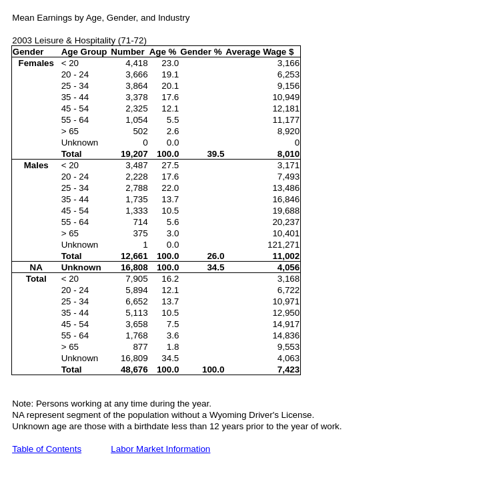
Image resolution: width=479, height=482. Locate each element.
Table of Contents (46, 449)
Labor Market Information (160, 449)
